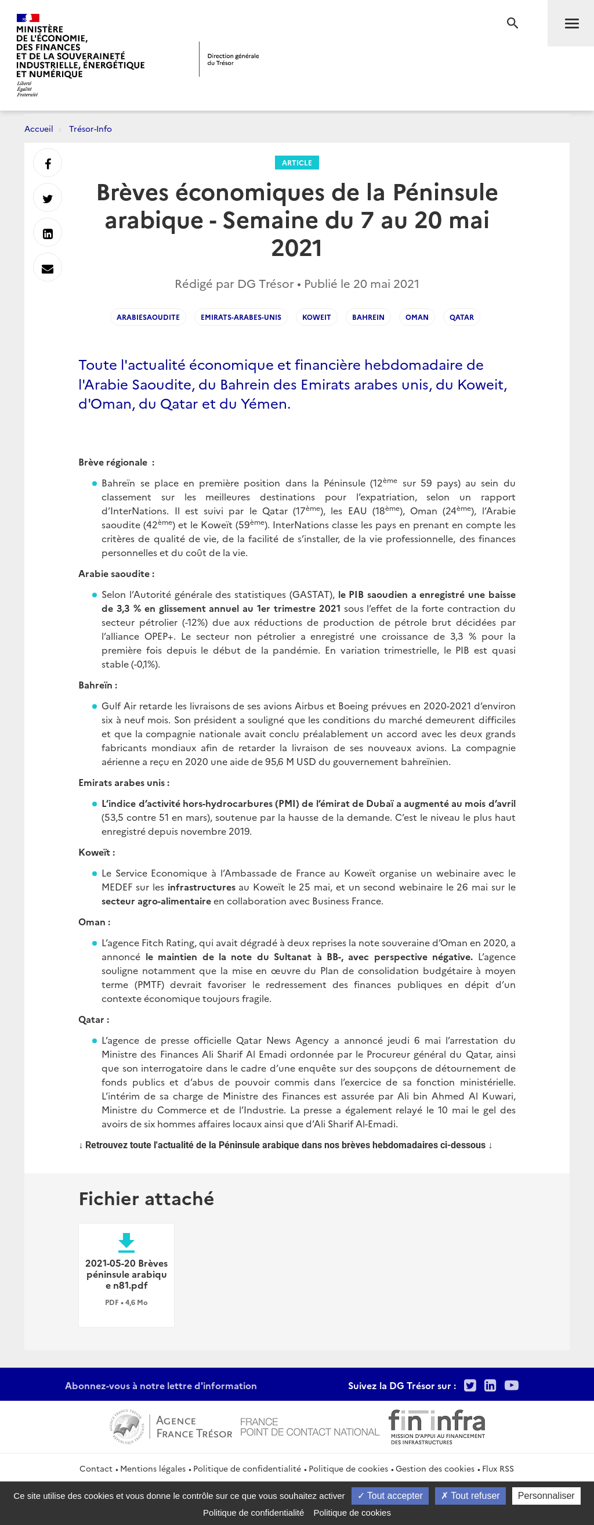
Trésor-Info (90, 128)
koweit (316, 317)
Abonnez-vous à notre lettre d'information (161, 1385)
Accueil (38, 128)
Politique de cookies (348, 1468)
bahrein (368, 317)
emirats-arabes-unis (241, 317)
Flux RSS (498, 1468)
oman (417, 317)
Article (297, 162)
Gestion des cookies (435, 1468)
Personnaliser (546, 1496)
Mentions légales (153, 1468)
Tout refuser (470, 1496)
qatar (462, 317)
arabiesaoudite (148, 317)
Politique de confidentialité (247, 1468)
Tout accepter (390, 1496)
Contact (96, 1468)
